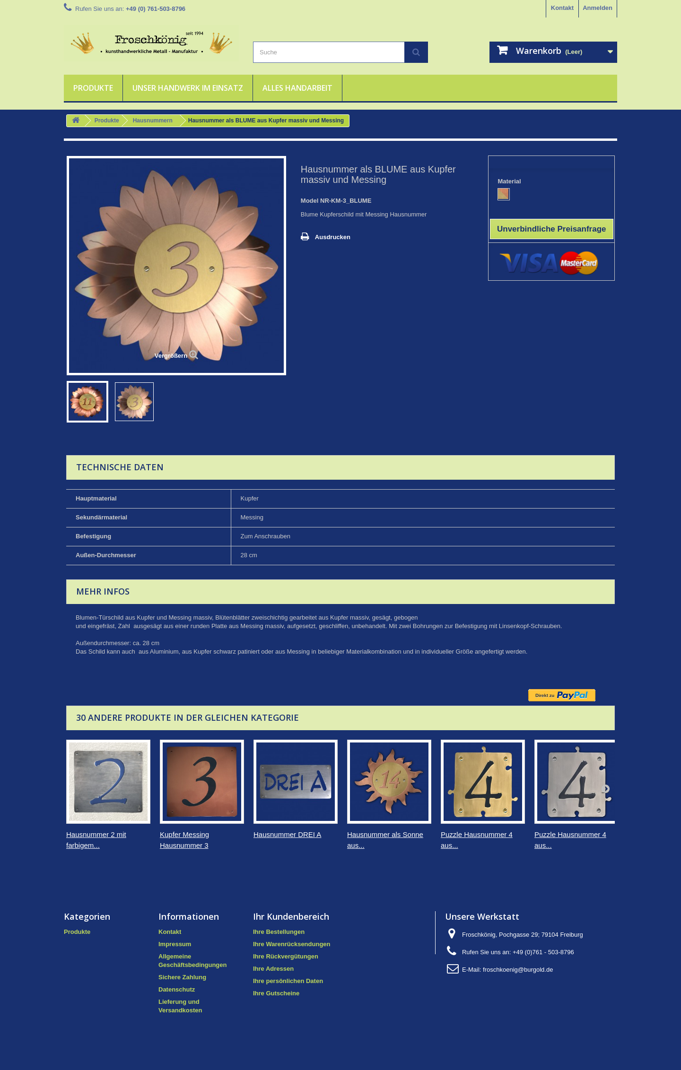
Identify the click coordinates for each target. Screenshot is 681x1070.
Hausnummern (153, 120)
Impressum (174, 944)
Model (310, 200)
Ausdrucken (332, 237)
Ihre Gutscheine (276, 993)
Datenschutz (176, 989)
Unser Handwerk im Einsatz (187, 88)
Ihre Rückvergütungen (285, 956)
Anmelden (597, 7)
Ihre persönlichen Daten (288, 980)
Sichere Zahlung (182, 977)
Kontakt (562, 7)
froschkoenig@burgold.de (518, 969)
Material (510, 181)
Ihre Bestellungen (279, 931)
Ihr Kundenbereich (291, 916)
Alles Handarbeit (297, 88)
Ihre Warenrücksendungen (292, 944)
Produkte (93, 88)
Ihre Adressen (273, 968)
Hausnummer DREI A (287, 834)
